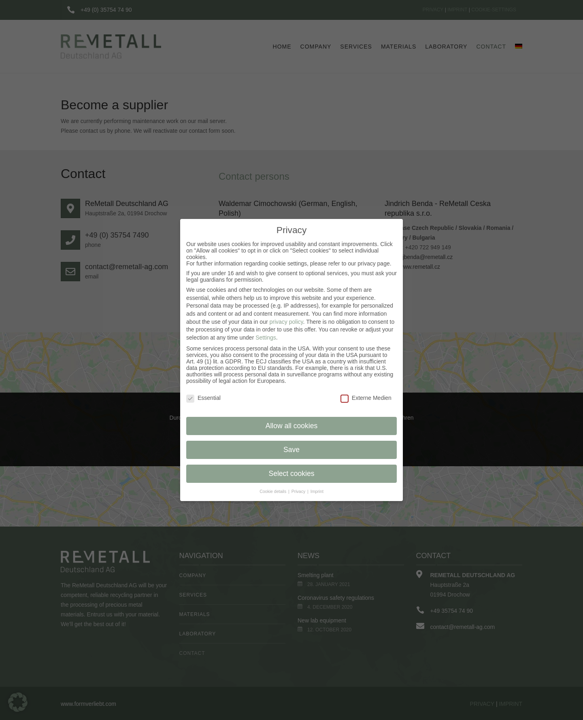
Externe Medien (366, 398)
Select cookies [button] (292, 473)
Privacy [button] (299, 491)
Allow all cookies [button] (291, 426)
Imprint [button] (317, 491)
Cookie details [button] (273, 491)
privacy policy (286, 322)
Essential (203, 398)
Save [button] (291, 450)
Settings (265, 337)
